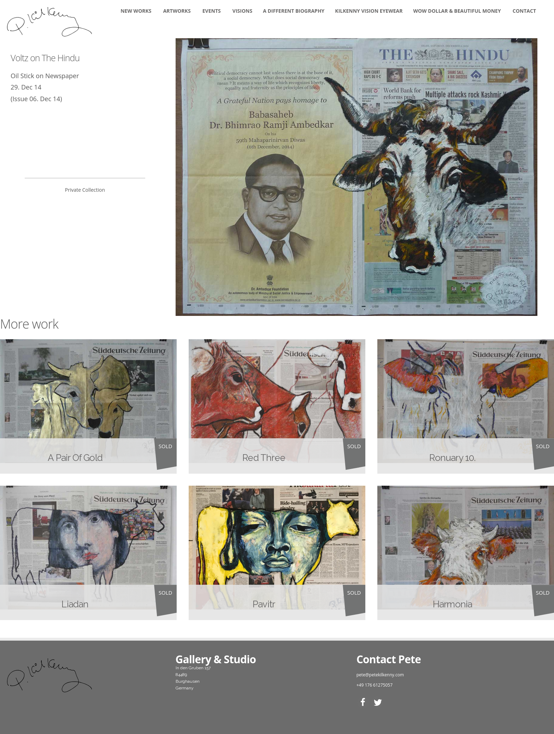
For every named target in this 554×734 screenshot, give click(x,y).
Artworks (177, 10)
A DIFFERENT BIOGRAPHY (293, 10)
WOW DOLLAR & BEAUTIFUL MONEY (457, 10)
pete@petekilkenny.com (380, 675)
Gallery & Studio (216, 659)
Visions (242, 10)
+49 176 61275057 (374, 685)
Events (211, 10)
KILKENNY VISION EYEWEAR (368, 10)
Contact (524, 10)
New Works (135, 10)
